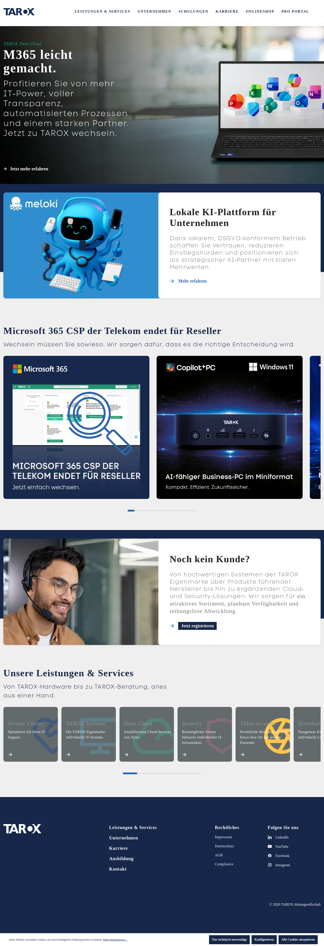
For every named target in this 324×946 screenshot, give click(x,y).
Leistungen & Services (133, 827)
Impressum (223, 837)
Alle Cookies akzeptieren (298, 939)
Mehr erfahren (192, 281)
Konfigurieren (264, 939)
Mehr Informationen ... (115, 939)
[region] (162, 429)
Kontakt (118, 868)
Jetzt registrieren (197, 625)
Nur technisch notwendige (229, 939)
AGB (219, 855)
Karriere (118, 848)
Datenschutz (224, 846)
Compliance (224, 864)
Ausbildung (121, 858)
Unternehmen (123, 837)
